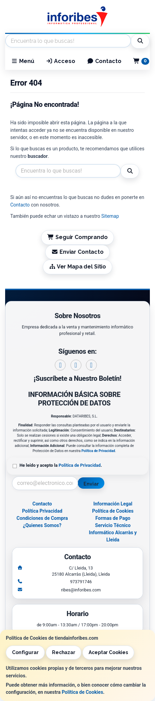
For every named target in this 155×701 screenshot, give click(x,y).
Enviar (91, 484)
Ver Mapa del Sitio (77, 266)
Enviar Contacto (77, 252)
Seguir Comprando (77, 237)
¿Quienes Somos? (42, 525)
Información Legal (112, 503)
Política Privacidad (42, 511)
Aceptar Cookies (108, 652)
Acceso (60, 61)
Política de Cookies (82, 692)
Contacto (104, 61)
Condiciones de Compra (42, 518)
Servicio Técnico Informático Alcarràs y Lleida (113, 532)
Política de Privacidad (98, 451)
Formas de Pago (112, 518)
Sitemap (110, 216)
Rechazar (63, 652)
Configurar (25, 652)
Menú (22, 61)
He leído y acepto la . (61, 465)
